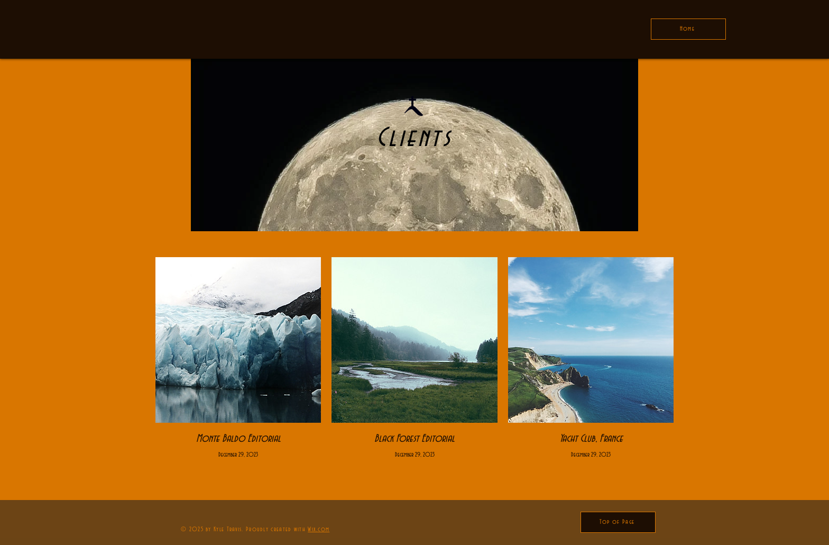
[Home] (688, 29)
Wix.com (318, 529)
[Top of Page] (618, 522)
